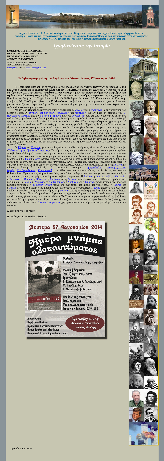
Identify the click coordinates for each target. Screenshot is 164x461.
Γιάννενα (33, 33)
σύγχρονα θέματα (133, 33)
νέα (110, 36)
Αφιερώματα (89, 38)
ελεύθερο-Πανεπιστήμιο (28, 36)
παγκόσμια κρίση (105, 38)
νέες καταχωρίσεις (137, 36)
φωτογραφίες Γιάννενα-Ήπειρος (89, 36)
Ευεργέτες (79, 33)
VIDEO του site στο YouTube (65, 38)
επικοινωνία (119, 36)
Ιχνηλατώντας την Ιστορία (56, 36)
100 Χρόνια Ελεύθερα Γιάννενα (56, 33)
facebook (120, 38)
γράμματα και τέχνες (97, 33)
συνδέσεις (42, 38)
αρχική (23, 33)
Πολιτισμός (116, 33)
